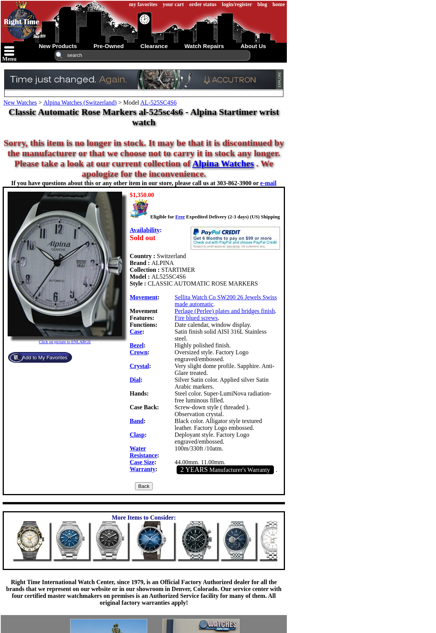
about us (253, 46)
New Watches (20, 102)
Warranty (143, 469)
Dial (135, 379)
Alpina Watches (223, 163)
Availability (145, 230)
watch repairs (204, 46)
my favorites (143, 4)
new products (58, 46)
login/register (237, 4)
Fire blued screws (196, 318)
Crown (139, 352)
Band (136, 421)
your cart (173, 4)
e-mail (268, 183)
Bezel (136, 345)
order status (203, 4)
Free (180, 217)
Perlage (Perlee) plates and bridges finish (225, 311)
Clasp (137, 434)
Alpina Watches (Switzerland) (80, 102)
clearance (154, 46)
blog (262, 4)
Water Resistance (143, 452)
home (278, 4)
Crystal (139, 366)
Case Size (142, 462)
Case (136, 331)
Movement (144, 297)
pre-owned (108, 46)
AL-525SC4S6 (158, 102)
